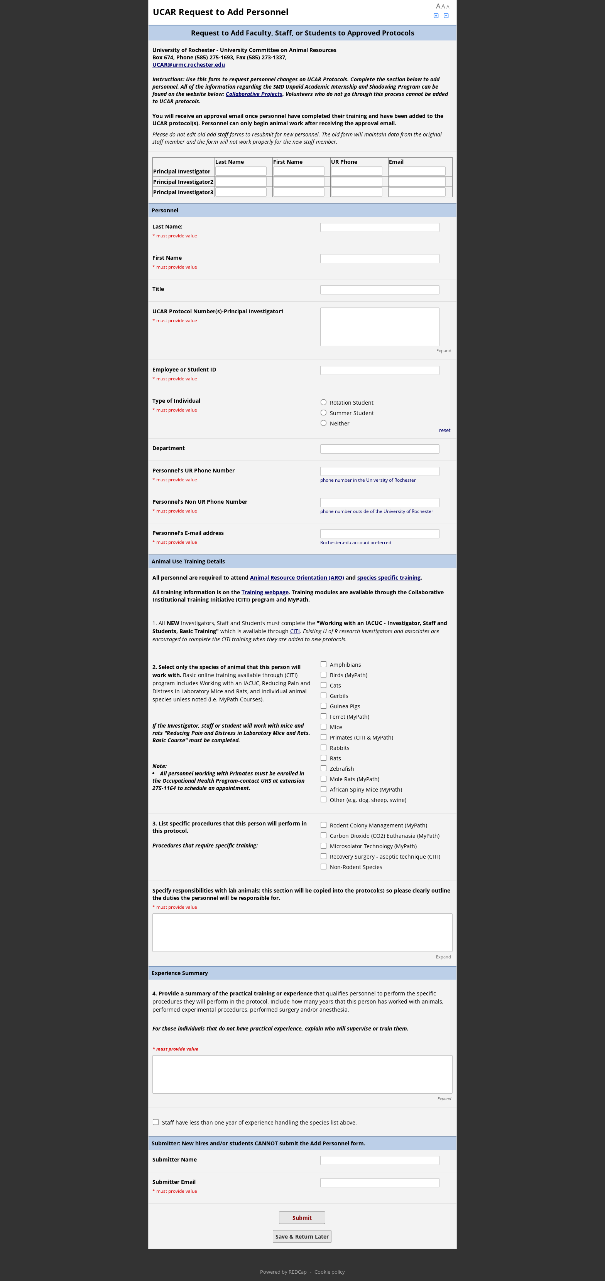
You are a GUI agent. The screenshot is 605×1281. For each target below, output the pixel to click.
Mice (336, 727)
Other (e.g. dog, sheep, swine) (368, 800)
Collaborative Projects (254, 94)
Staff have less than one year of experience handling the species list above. (259, 1122)
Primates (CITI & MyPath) (361, 737)
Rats (335, 758)
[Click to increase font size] (436, 15)
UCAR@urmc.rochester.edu (188, 64)
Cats (335, 685)
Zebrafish (342, 768)
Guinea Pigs (345, 706)
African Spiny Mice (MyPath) (366, 789)
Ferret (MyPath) (349, 716)
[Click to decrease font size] (446, 15)
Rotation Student (351, 402)
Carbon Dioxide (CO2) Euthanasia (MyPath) (384, 835)
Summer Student (352, 413)
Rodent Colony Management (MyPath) (378, 825)
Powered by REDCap (283, 1271)
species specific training (389, 577)
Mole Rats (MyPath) (354, 779)
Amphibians (345, 664)
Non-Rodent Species (356, 867)
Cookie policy (329, 1271)
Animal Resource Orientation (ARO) (297, 577)
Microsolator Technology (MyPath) (373, 846)
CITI (295, 631)
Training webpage (265, 592)
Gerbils (339, 695)
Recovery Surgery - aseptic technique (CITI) (385, 856)
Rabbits (340, 747)
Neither (340, 423)
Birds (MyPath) (348, 675)
